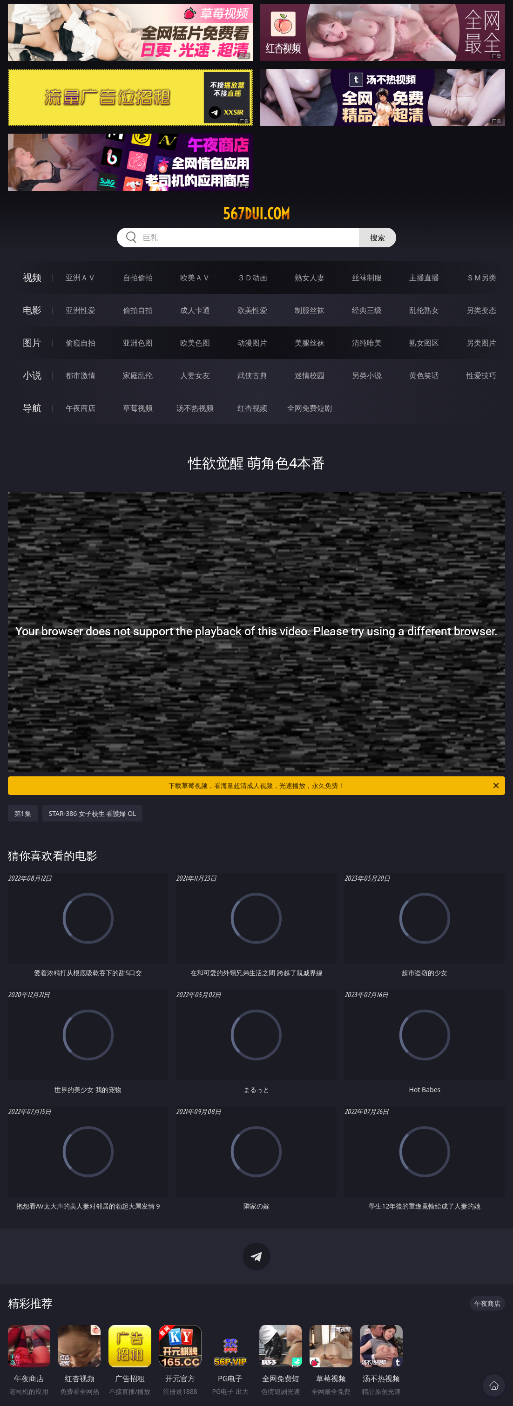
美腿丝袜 (309, 343)
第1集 (22, 813)
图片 (32, 342)
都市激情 (80, 375)
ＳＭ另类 (481, 277)
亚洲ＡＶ (80, 277)
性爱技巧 (481, 375)
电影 (32, 310)
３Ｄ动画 (252, 277)
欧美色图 (195, 343)
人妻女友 (195, 375)
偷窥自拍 (80, 343)
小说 (32, 375)
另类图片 (481, 343)
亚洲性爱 (80, 310)
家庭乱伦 (138, 375)
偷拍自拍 (138, 310)
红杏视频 (252, 408)
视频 (32, 277)
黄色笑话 (424, 375)
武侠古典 (252, 375)
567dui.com (256, 213)
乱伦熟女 (424, 310)
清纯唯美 (367, 343)
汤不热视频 (195, 408)
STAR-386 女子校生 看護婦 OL (92, 813)
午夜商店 (80, 408)
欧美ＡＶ (195, 277)
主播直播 (424, 277)
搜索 (377, 237)
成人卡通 (195, 310)
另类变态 (481, 310)
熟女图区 (424, 343)
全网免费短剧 (309, 408)
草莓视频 (138, 408)
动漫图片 (252, 343)
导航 (32, 407)
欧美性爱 (252, 310)
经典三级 (367, 310)
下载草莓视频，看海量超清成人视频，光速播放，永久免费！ (334, 785)
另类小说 (367, 375)
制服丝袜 (309, 310)
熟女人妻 (309, 277)
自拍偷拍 (138, 277)
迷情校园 (309, 375)
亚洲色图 (138, 343)
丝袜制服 (367, 277)
